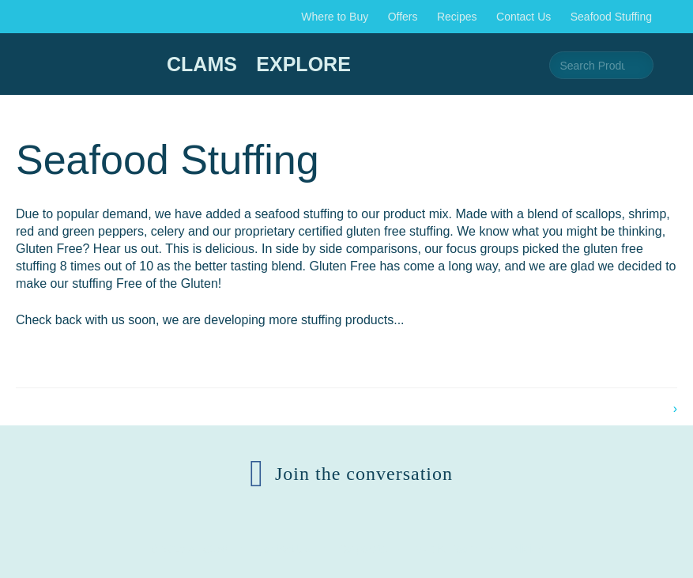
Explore (303, 64)
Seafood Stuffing (611, 16)
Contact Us (523, 16)
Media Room (446, 548)
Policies (524, 548)
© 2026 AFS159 (189, 548)
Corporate (362, 548)
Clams (202, 64)
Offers (403, 16)
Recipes (457, 16)
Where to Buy (334, 16)
